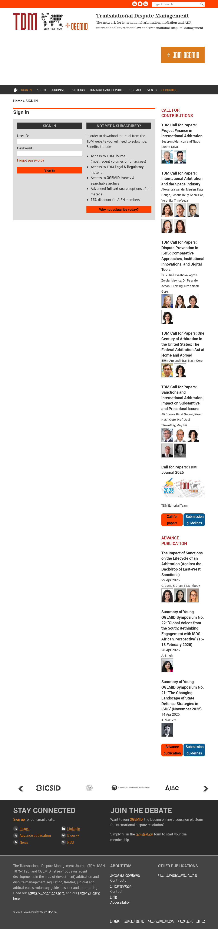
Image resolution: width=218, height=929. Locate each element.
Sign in (26, 90)
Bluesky (73, 835)
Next (205, 788)
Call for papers (172, 519)
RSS (70, 842)
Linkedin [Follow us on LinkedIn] (134, 3)
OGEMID (135, 90)
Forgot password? (30, 160)
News (24, 842)
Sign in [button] (49, 170)
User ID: (23, 135)
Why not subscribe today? (119, 209)
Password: (25, 148)
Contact (116, 891)
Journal (58, 90)
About (41, 90)
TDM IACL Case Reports (107, 90)
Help (113, 896)
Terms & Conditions (125, 875)
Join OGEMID (183, 55)
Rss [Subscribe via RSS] (145, 3)
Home (15, 89)
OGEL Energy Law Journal (177, 875)
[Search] (178, 4)
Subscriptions (120, 886)
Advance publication (172, 750)
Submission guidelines (195, 519)
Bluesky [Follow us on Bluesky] (140, 3)
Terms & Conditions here (46, 893)
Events (151, 90)
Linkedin (73, 828)
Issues (24, 828)
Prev (20, 788)
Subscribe (169, 90)
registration (144, 834)
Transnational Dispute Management (50, 21)
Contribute (118, 880)
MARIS (51, 911)
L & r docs (77, 90)
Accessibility (120, 902)
